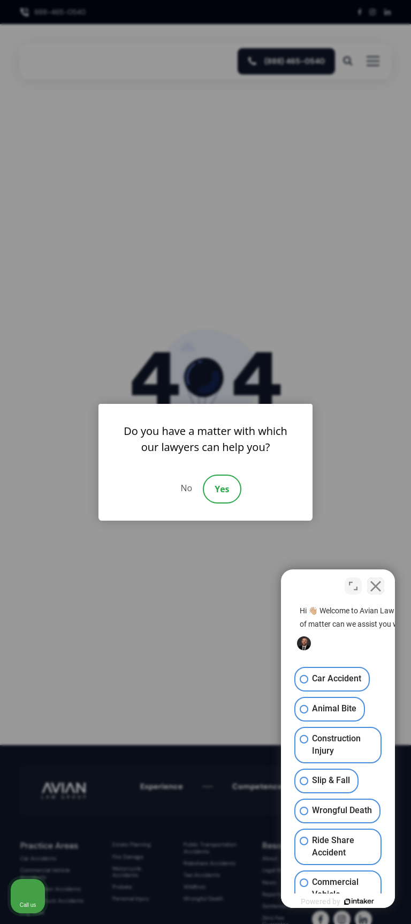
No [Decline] (186, 488)
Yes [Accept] (222, 489)
